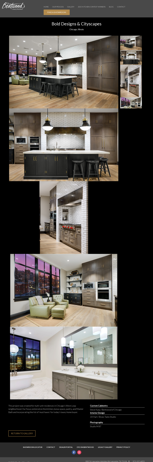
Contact (121, 7)
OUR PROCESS (58, 7)
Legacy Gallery (105, 447)
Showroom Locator (32, 447)
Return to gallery (22, 433)
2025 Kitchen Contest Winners (91, 7)
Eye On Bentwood (85, 447)
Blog (111, 7)
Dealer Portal (66, 447)
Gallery (70, 7)
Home (46, 7)
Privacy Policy (123, 447)
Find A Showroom (56, 12)
